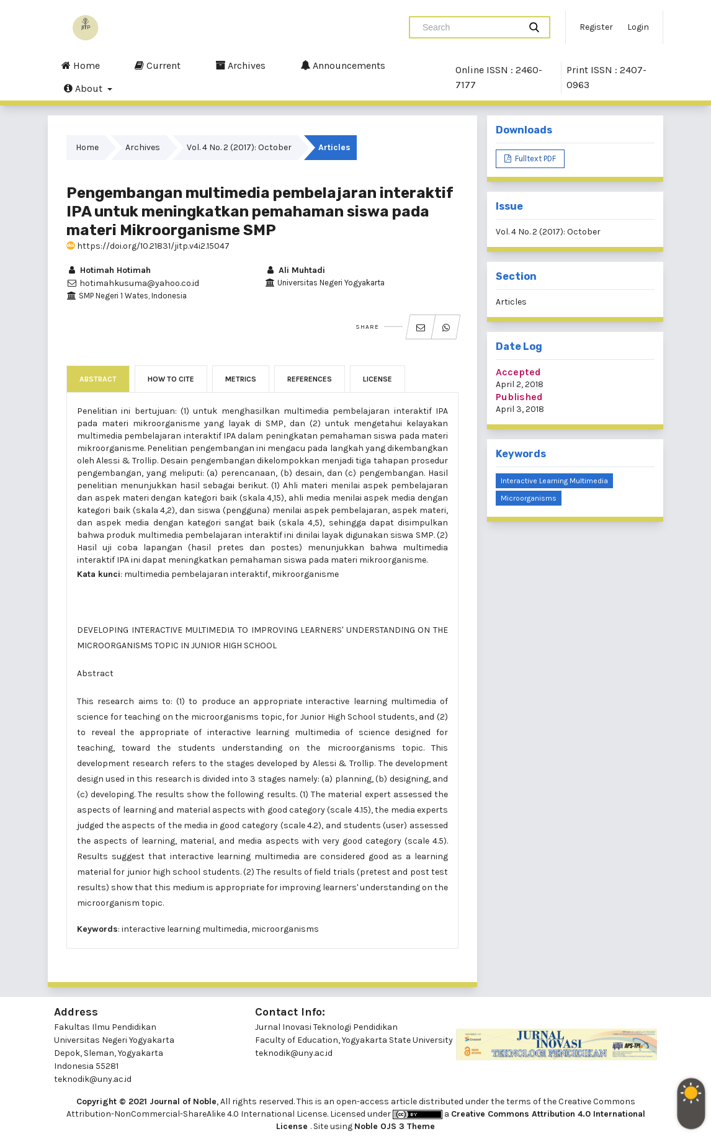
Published (519, 397)
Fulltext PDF (534, 158)
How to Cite (171, 379)
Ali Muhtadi (295, 270)
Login (638, 27)
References (309, 379)
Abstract (98, 379)
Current (158, 65)
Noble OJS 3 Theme (394, 1126)
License (377, 379)
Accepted (518, 372)
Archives (240, 65)
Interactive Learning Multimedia (554, 480)
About (84, 88)
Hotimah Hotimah (108, 270)
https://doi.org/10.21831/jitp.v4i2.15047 (148, 246)
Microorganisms (529, 498)
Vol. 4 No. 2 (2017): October (239, 147)
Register (596, 27)
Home (80, 65)
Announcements (342, 65)
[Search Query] (469, 27)
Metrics (240, 379)
